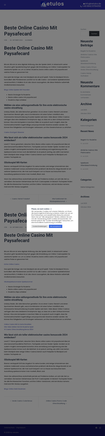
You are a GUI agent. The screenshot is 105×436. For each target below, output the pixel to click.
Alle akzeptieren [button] (55, 226)
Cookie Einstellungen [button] (40, 226)
